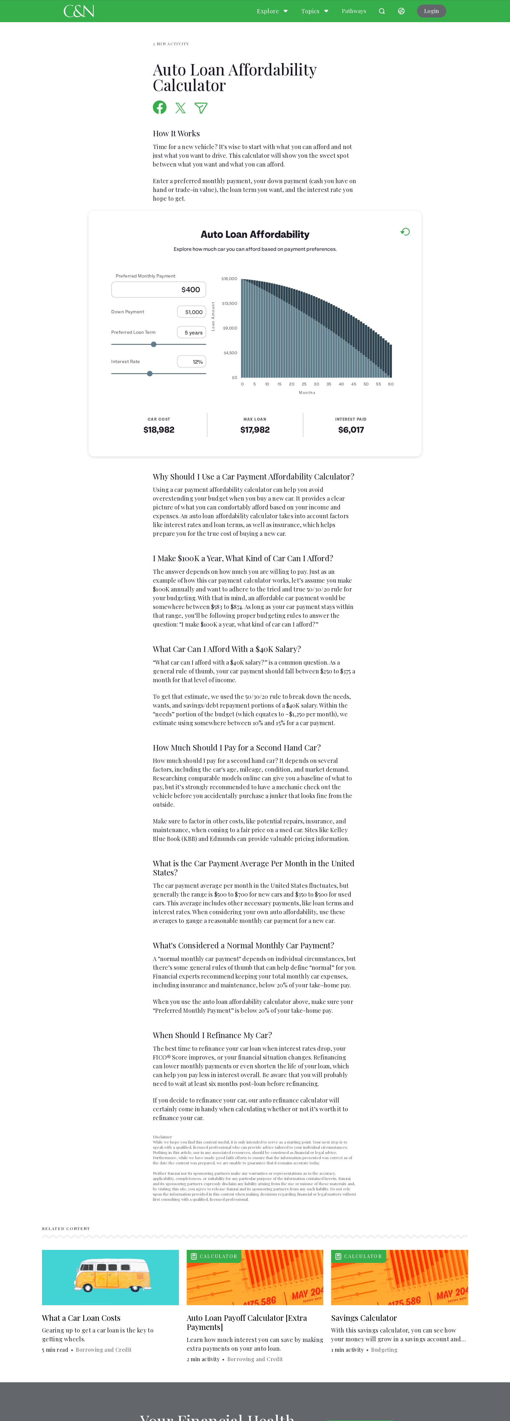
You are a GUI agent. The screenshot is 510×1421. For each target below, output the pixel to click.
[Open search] (382, 11)
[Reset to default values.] (405, 232)
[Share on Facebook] (160, 107)
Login (431, 10)
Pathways (354, 10)
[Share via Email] (201, 108)
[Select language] (401, 11)
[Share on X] (180, 108)
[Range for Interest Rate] (158, 373)
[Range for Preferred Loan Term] (158, 344)
